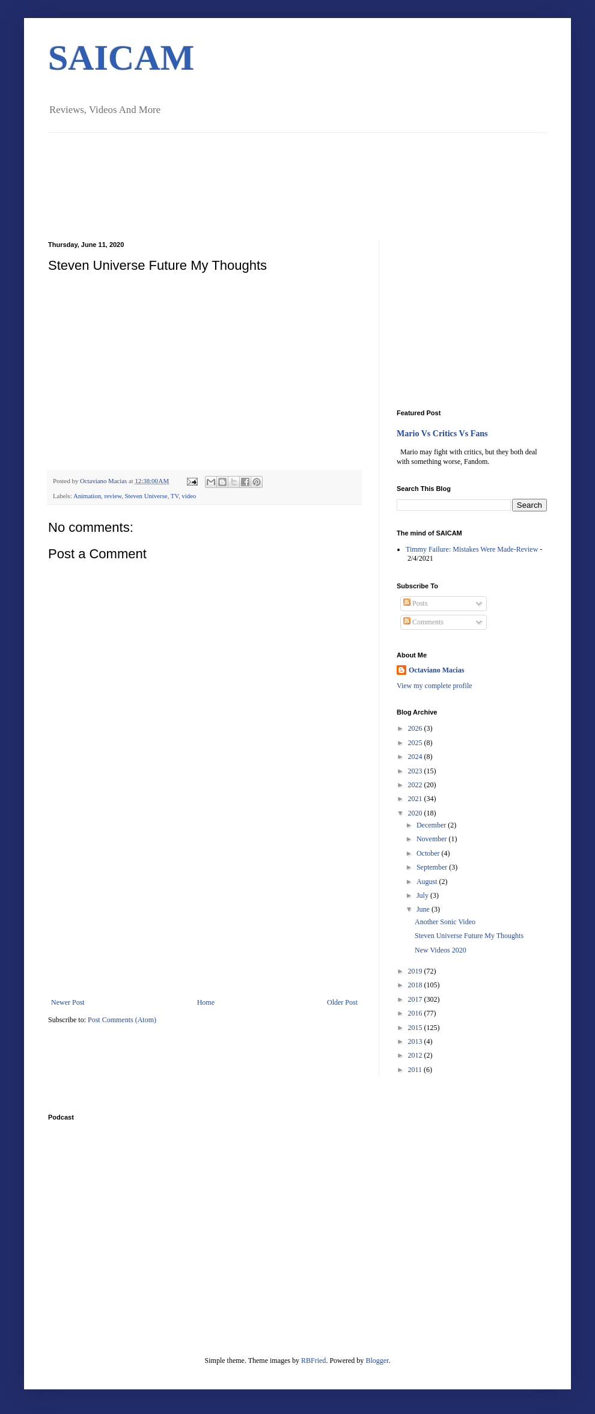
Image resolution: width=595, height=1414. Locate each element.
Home (206, 1002)
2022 (416, 785)
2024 (416, 756)
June (424, 909)
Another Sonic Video (445, 922)
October (429, 853)
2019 (416, 971)
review (112, 495)
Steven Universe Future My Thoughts (469, 935)
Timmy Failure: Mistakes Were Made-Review (472, 549)
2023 (416, 771)
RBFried (313, 1360)
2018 (416, 985)
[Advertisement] (204, 908)
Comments (423, 622)
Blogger (376, 1360)
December (432, 825)
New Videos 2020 (440, 950)
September (432, 867)
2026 (416, 728)
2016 (416, 1013)
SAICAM (121, 58)
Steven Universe (146, 495)
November (432, 839)
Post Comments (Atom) (122, 1020)
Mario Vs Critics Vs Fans (442, 433)
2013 (416, 1041)
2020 (416, 813)
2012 (416, 1055)
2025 (416, 743)
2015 (416, 1027)
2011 (416, 1069)
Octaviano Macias (104, 480)
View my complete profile (434, 685)
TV (174, 495)
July (423, 895)
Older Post (342, 1002)
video (189, 495)
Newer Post (68, 1002)
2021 (416, 798)
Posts (415, 603)
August (427, 881)
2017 (416, 999)
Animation (87, 495)
